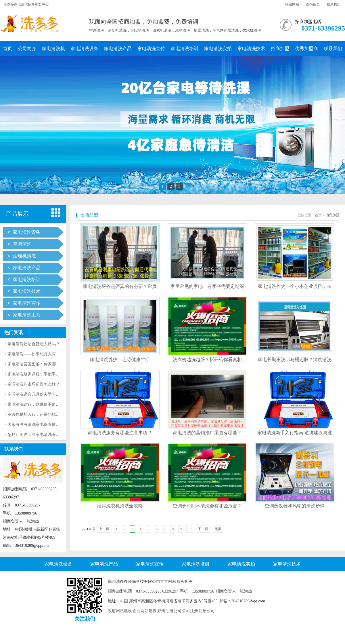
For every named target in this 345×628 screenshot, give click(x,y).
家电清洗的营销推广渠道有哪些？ (207, 432)
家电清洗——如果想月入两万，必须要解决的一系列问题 (57, 354)
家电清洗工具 (27, 314)
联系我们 (333, 4)
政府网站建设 (120, 611)
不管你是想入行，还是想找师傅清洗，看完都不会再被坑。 (59, 414)
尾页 (217, 529)
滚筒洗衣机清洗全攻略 (120, 505)
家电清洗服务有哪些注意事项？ (120, 432)
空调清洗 (22, 244)
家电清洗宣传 (151, 48)
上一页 (104, 529)
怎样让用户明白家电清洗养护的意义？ (41, 434)
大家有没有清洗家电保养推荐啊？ (37, 424)
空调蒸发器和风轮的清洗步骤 (295, 505)
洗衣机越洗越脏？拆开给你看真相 (207, 359)
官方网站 (168, 581)
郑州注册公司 (169, 611)
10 (189, 529)
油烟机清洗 (24, 255)
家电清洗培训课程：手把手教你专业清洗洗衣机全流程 (55, 374)
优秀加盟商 (306, 48)
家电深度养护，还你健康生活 (120, 359)
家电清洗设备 (84, 48)
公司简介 (27, 48)
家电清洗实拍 (218, 48)
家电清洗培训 (184, 48)
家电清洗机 (53, 48)
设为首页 (313, 4)
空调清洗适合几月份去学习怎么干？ (39, 394)
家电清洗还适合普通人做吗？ (33, 344)
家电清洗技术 (251, 48)
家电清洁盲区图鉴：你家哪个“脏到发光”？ (45, 364)
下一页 (203, 529)
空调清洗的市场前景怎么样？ (33, 384)
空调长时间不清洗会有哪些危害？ (207, 505)
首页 (7, 48)
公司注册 (190, 611)
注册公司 (207, 611)
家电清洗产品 (118, 48)
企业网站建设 (145, 611)
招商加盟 (280, 48)
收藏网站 (292, 4)
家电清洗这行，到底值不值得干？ (37, 404)
